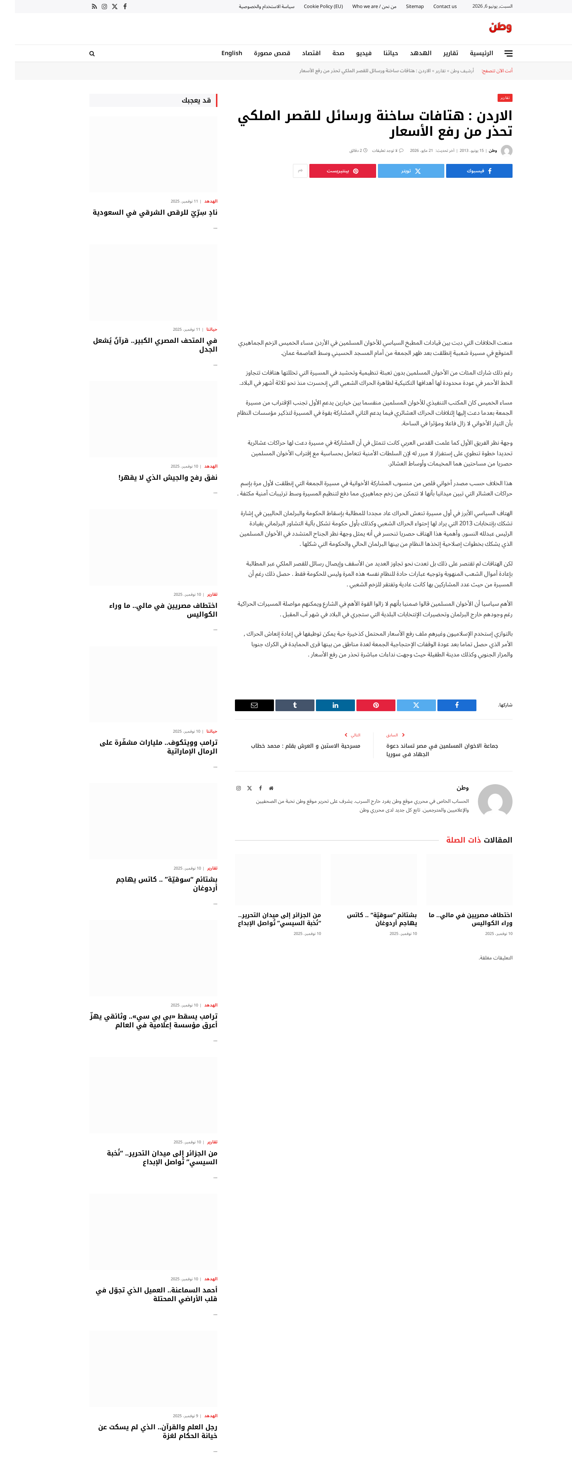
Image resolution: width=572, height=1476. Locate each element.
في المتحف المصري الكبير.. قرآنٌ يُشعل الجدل (140, 345)
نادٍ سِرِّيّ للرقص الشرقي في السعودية (140, 212)
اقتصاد (296, 53)
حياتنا (375, 53)
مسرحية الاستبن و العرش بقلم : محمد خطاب (290, 745)
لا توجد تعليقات (373, 150)
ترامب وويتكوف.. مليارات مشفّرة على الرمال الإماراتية (143, 747)
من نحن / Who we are (359, 6)
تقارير (435, 53)
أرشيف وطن (447, 70)
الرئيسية (466, 53)
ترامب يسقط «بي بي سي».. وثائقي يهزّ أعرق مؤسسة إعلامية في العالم (138, 1021)
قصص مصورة (257, 53)
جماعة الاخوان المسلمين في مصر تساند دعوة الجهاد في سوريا (427, 749)
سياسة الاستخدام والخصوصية (251, 6)
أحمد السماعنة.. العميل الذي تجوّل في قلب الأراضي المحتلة (141, 1294)
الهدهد (406, 53)
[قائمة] (494, 53)
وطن (478, 150)
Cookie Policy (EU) (308, 6)
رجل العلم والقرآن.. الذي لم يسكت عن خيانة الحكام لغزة (142, 1431)
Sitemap (400, 6)
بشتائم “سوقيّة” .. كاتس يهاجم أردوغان (367, 919)
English (216, 53)
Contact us (430, 6)
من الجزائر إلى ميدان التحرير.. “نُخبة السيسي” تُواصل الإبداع (264, 919)
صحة (323, 53)
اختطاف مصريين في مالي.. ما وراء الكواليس (456, 919)
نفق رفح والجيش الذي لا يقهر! (153, 477)
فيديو (349, 53)
